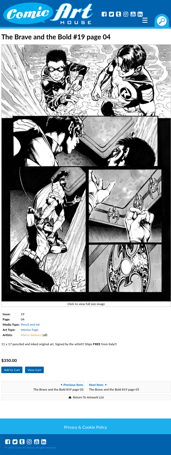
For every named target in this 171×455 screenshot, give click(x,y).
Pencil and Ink (30, 324)
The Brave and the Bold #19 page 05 (114, 387)
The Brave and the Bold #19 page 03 (58, 387)
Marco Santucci (31, 335)
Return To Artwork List (88, 397)
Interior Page (29, 330)
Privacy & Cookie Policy (85, 426)
